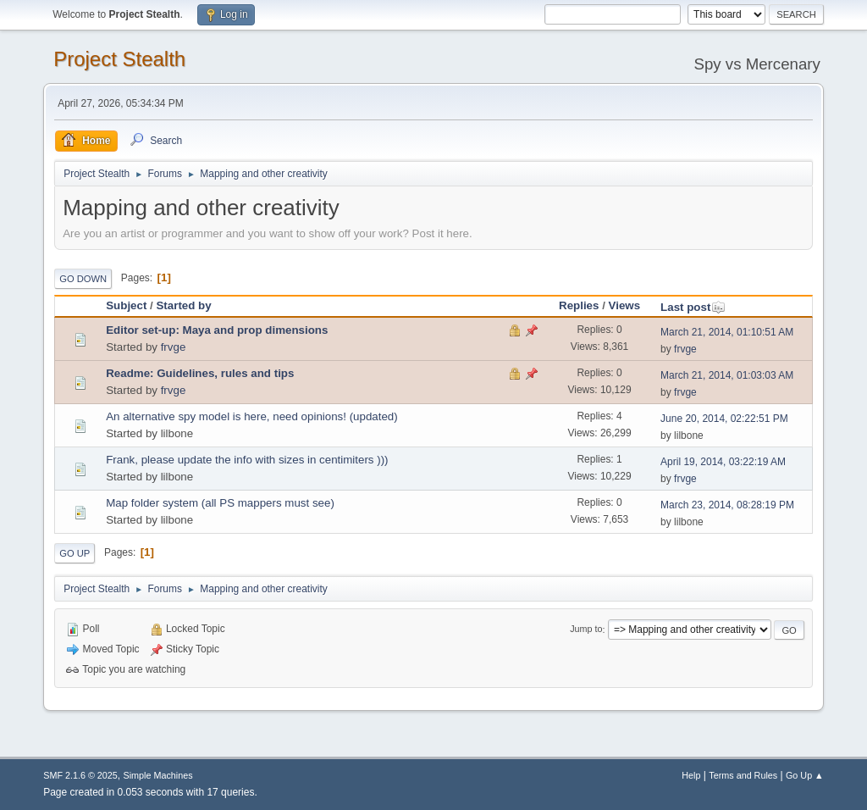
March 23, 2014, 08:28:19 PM (727, 505)
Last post (693, 307)
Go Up (74, 553)
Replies (579, 305)
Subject (126, 305)
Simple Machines (158, 775)
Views (625, 305)
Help (691, 775)
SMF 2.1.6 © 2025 (80, 775)
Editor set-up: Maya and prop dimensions (217, 330)
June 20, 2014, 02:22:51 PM (724, 418)
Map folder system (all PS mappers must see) (220, 503)
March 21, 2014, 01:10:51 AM (726, 332)
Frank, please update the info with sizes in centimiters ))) (247, 459)
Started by (183, 305)
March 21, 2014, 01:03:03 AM (726, 375)
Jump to (586, 629)
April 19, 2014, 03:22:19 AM (723, 462)
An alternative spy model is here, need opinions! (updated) (252, 416)
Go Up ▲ (805, 775)
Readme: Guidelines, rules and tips (200, 373)
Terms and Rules (743, 775)
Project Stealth (119, 58)
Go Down (83, 279)
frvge (173, 347)
